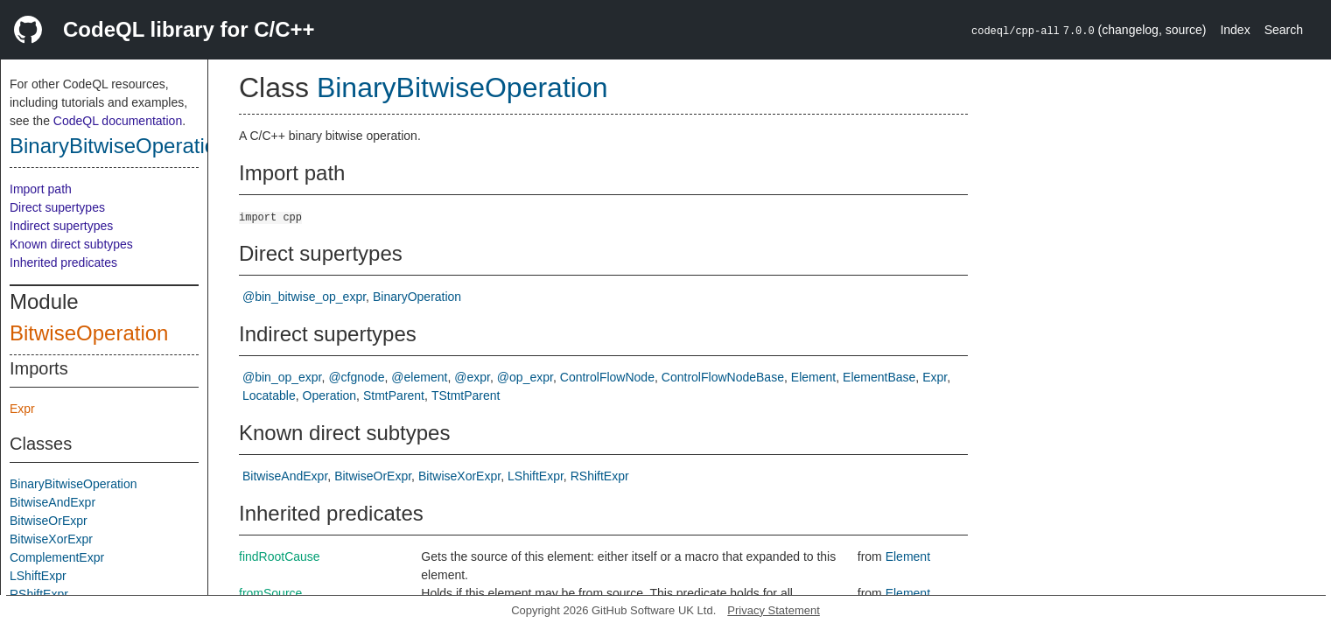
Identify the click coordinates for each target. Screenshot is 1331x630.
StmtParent (393, 395)
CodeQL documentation (117, 121)
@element (419, 377)
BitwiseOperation (89, 333)
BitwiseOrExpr (49, 521)
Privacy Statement (773, 610)
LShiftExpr (38, 576)
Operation (329, 395)
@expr (472, 377)
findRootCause (279, 557)
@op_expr (525, 377)
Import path (41, 189)
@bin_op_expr (282, 377)
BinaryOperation (417, 297)
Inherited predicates (63, 263)
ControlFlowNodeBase (723, 377)
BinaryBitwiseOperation (119, 146)
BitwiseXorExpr (51, 539)
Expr (22, 409)
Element (813, 377)
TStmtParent (466, 395)
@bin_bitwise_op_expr (304, 297)
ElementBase (879, 377)
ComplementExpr (57, 557)
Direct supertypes (57, 207)
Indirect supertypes (61, 226)
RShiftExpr (39, 594)
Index (1235, 30)
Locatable (269, 395)
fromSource (270, 593)
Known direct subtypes (71, 244)
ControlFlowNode (607, 377)
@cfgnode (356, 377)
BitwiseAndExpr (52, 502)
